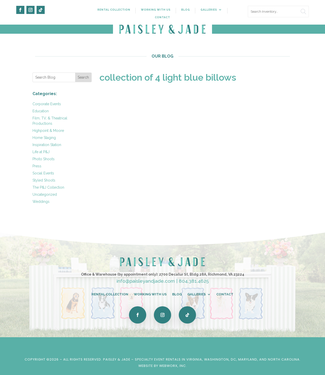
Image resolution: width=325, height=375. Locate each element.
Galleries (209, 9)
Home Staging (44, 138)
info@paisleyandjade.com (146, 281)
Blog (185, 9)
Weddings (41, 202)
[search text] (278, 11)
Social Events (43, 173)
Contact (162, 17)
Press (36, 166)
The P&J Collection (48, 187)
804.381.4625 (194, 281)
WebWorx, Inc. (173, 366)
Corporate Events (46, 104)
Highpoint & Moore (48, 131)
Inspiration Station (46, 145)
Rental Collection (114, 9)
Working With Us (156, 9)
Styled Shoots (43, 180)
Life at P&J (41, 152)
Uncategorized (44, 194)
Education (40, 111)
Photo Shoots (43, 159)
